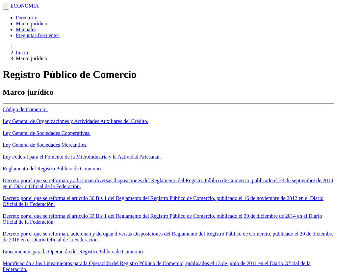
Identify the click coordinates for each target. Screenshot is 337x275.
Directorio (27, 17)
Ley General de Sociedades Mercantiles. (45, 145)
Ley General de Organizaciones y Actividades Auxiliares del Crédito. (75, 121)
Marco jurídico (31, 23)
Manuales (26, 29)
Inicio (22, 52)
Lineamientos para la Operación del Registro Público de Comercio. (73, 251)
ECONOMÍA (25, 6)
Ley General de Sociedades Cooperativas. (47, 133)
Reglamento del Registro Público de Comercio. (52, 168)
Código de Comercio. (25, 109)
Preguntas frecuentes (38, 35)
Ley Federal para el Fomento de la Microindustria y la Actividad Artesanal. (82, 157)
